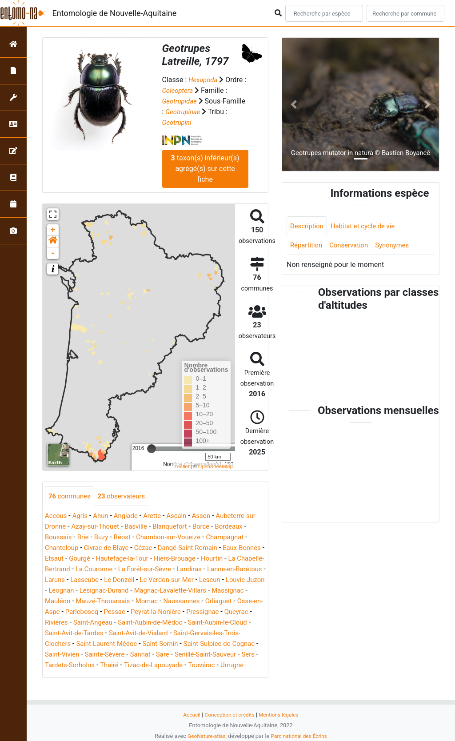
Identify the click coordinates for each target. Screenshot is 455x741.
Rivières (57, 633)
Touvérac (59, 687)
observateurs (126, 496)
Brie (121, 538)
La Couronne (197, 570)
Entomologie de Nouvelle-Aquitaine (114, 13)
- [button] (53, 253)
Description (308, 226)
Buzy (140, 538)
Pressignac (191, 623)
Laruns (176, 580)
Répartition (307, 246)
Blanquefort (190, 527)
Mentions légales (281, 714)
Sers (83, 676)
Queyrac (228, 623)
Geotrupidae (181, 101)
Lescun (119, 591)
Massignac (173, 602)
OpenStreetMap (215, 466)
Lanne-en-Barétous (130, 580)
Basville (154, 527)
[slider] (151, 448)
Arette (158, 516)
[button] (53, 241)
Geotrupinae (184, 112)
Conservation (353, 246)
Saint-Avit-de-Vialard (146, 644)
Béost (162, 538)
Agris (82, 516)
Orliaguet (174, 612)
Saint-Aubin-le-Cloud (230, 633)
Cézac (196, 548)
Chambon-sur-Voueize (212, 538)
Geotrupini (178, 122)
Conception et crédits (228, 714)
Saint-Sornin (168, 655)
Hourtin (88, 570)
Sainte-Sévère (138, 665)
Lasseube (207, 580)
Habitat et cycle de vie (368, 226)
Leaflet (182, 466)
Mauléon (210, 602)
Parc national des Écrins (300, 736)
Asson (211, 516)
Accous (56, 516)
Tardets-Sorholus (122, 676)
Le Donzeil (244, 580)
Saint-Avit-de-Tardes (76, 644)
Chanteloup (109, 548)
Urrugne (91, 687)
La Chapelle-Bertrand (139, 570)
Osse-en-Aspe (216, 612)
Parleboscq (62, 623)
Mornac (98, 612)
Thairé (165, 676)
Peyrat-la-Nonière (142, 623)
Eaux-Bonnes (95, 559)
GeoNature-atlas (204, 736)
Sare (200, 665)
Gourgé (158, 559)
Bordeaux (60, 538)
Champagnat (65, 548)
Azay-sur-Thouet (110, 527)
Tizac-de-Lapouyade (211, 676)
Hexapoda (204, 80)
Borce (224, 527)
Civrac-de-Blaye (156, 548)
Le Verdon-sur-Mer (74, 591)
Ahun (104, 516)
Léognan (198, 591)
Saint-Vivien (93, 665)
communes (71, 496)
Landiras (81, 580)
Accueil (188, 714)
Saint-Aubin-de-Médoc (157, 633)
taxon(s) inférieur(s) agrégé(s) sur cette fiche (205, 168)
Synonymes (399, 246)
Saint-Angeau (96, 633)
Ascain (185, 516)
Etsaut (131, 559)
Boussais (94, 538)
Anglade (131, 516)
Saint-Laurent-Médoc (111, 655)
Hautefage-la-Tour (203, 559)
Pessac (97, 623)
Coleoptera (182, 90)
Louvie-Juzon (158, 591)
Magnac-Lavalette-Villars (112, 602)
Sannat (177, 665)
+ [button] (53, 230)
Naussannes (135, 612)
